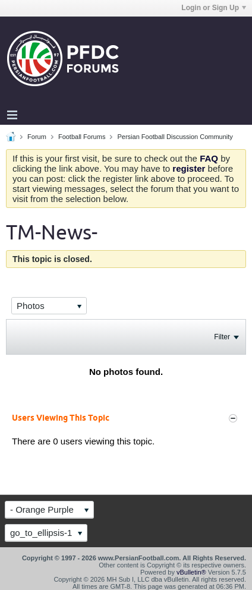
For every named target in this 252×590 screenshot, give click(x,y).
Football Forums (81, 136)
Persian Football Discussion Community (174, 136)
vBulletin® (191, 572)
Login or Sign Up (213, 8)
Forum (36, 136)
